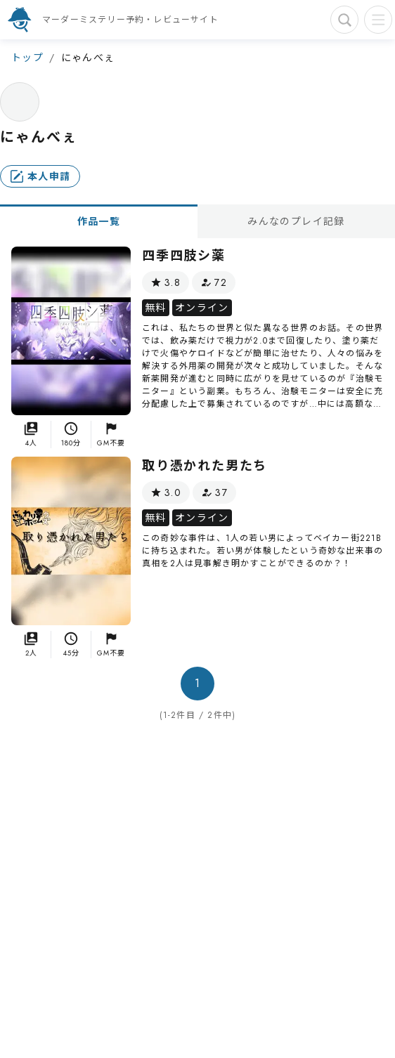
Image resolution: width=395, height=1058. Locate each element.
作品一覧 (99, 221)
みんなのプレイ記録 (296, 221)
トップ (27, 58)
